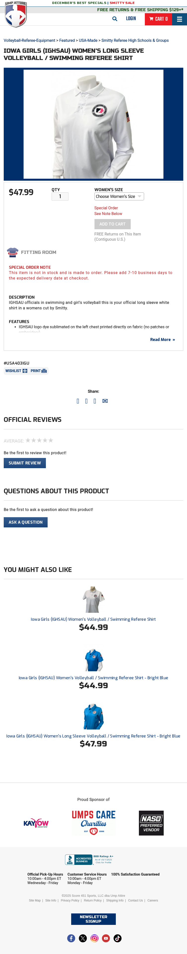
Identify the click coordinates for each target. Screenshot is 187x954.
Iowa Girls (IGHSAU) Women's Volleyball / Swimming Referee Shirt (93, 619)
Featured (67, 40)
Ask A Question (26, 522)
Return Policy (92, 900)
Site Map (35, 900)
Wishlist (13, 371)
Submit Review (25, 463)
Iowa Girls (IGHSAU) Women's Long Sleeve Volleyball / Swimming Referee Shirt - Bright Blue (93, 736)
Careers (152, 900)
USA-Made (88, 40)
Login (131, 18)
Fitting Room (38, 252)
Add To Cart (112, 224)
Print (36, 371)
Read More (162, 339)
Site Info (50, 900)
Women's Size (108, 189)
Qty (56, 189)
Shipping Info (115, 900)
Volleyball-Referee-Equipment (29, 40)
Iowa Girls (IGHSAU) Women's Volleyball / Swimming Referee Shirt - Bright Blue (93, 677)
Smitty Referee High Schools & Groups (135, 40)
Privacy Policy (70, 900)
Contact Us (135, 900)
